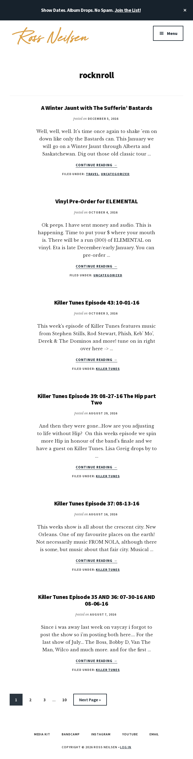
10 (66, 701)
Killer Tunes (108, 369)
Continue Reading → (97, 165)
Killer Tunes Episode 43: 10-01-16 (96, 302)
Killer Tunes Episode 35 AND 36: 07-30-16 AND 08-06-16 (96, 600)
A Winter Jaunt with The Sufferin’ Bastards (96, 107)
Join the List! (128, 10)
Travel (92, 174)
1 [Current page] (19, 701)
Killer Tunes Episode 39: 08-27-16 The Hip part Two (96, 399)
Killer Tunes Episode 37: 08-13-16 (96, 503)
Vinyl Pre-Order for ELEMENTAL (96, 201)
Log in (125, 747)
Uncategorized (115, 174)
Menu (172, 33)
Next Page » (90, 701)
